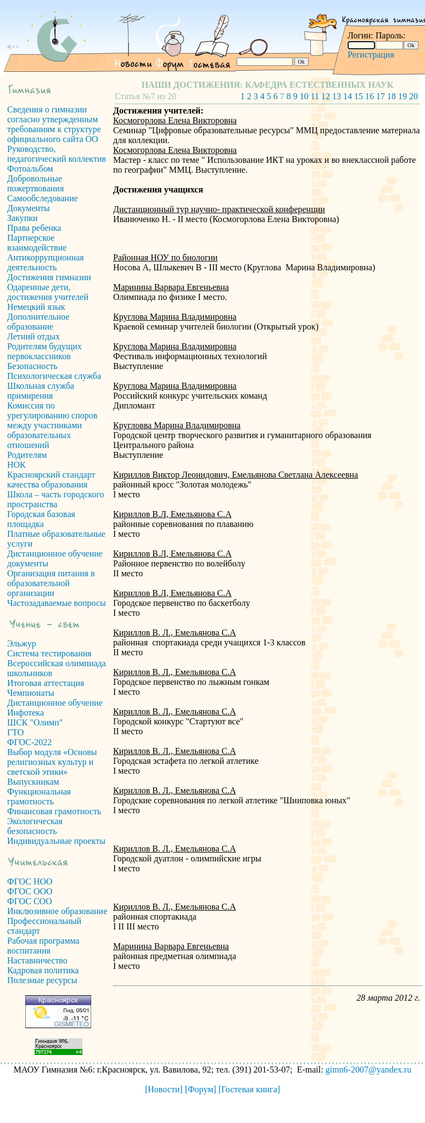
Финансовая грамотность (54, 811)
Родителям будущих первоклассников (44, 351)
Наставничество (37, 960)
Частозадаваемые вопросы (56, 603)
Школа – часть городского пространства (55, 499)
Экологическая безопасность (35, 826)
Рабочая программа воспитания (43, 945)
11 (315, 96)
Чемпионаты (30, 692)
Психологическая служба (54, 376)
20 (413, 96)
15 (358, 96)
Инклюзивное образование (57, 911)
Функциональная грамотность (39, 796)
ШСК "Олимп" (35, 722)
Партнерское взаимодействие (36, 242)
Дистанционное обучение (55, 702)
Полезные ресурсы (42, 980)
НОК (16, 464)
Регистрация (371, 54)
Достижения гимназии (49, 277)
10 (304, 96)
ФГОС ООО (30, 891)
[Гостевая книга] (249, 1089)
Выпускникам (33, 781)
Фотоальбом (30, 168)
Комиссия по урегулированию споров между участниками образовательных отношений (52, 425)
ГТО (15, 732)
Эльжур (21, 643)
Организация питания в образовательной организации (51, 583)
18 (391, 96)
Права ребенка (34, 227)
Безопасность (32, 366)
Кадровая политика (43, 970)
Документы (28, 208)
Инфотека (25, 712)
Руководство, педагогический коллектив (56, 153)
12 (325, 96)
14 (347, 96)
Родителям (27, 455)
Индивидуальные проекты (56, 841)
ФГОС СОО (29, 901)
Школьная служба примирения (40, 390)
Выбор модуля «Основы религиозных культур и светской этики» (52, 761)
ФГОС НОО (30, 881)
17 (380, 96)
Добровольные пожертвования (35, 183)
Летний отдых (33, 336)
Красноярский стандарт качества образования (51, 479)
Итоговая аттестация (45, 683)
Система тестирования (49, 653)
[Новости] (164, 1089)
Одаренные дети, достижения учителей (47, 292)
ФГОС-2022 (29, 742)
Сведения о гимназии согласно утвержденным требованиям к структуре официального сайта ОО (54, 124)
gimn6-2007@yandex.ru (368, 1069)
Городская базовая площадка (41, 519)
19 (402, 96)
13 (336, 96)
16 (369, 96)
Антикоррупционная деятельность (45, 262)
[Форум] (200, 1089)
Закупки (22, 218)
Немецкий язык (36, 306)
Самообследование (42, 198)
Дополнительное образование (38, 321)
